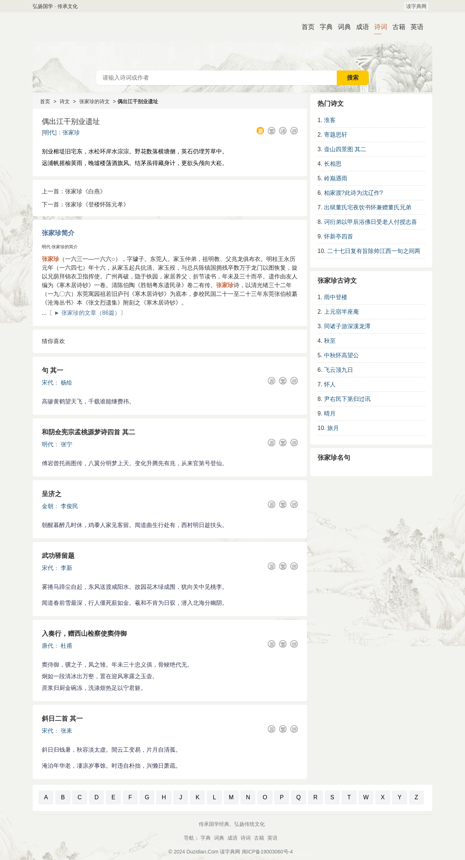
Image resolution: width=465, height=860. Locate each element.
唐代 (47, 646)
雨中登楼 (335, 297)
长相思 (332, 164)
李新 (66, 568)
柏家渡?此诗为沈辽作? (353, 193)
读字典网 (416, 6)
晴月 (330, 413)
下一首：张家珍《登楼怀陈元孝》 (85, 204)
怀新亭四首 (338, 236)
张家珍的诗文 (94, 101)
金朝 (47, 506)
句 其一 (52, 370)
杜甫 (66, 646)
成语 (359, 27)
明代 (49, 132)
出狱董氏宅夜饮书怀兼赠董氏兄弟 (367, 207)
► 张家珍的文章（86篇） (87, 313)
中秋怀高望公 (341, 355)
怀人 (330, 384)
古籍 (396, 27)
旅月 (333, 428)
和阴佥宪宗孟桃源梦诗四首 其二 (88, 432)
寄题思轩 (335, 135)
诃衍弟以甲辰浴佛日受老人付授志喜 (370, 222)
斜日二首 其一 (62, 718)
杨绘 (66, 382)
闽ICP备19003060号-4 (267, 852)
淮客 (330, 120)
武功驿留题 (58, 555)
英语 (414, 27)
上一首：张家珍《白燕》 (74, 191)
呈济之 (51, 494)
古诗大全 (232, 41)
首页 (305, 27)
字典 (323, 27)
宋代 (47, 382)
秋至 (330, 341)
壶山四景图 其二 (345, 149)
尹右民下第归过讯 (347, 399)
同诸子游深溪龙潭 (347, 326)
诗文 (65, 101)
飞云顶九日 (338, 370)
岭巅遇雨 (335, 178)
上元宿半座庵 (341, 312)
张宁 (66, 444)
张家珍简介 (58, 233)
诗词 (377, 27)
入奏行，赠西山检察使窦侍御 (84, 633)
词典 (341, 27)
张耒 (66, 731)
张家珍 (71, 132)
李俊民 (69, 506)
